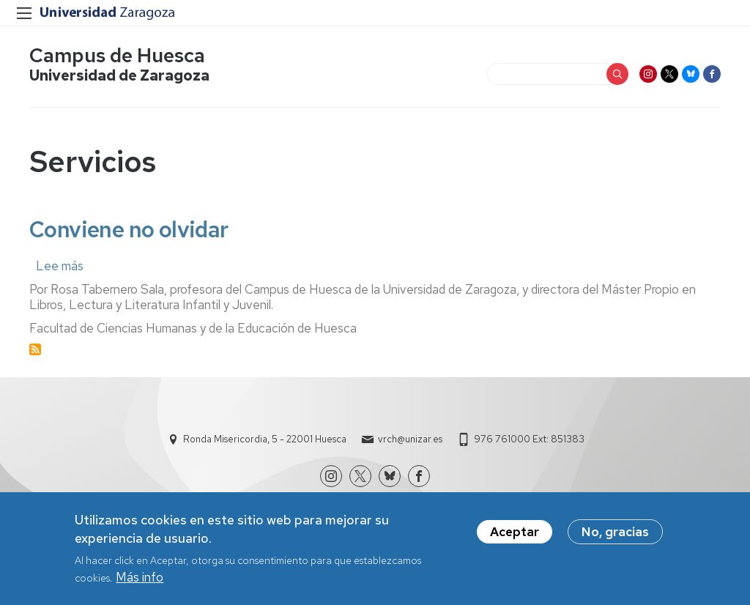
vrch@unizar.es (410, 439)
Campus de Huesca (117, 55)
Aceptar (514, 532)
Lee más (59, 266)
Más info (139, 577)
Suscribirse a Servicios (35, 349)
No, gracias (615, 532)
